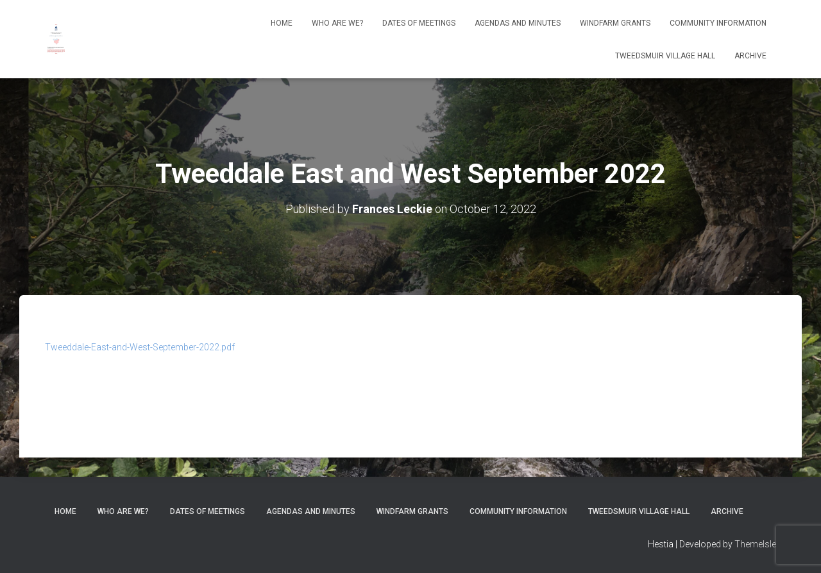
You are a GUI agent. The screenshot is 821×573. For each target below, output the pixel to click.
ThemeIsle (755, 544)
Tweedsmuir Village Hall (665, 55)
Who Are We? (337, 23)
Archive (750, 55)
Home (281, 23)
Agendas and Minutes (518, 23)
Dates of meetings (418, 23)
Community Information (718, 23)
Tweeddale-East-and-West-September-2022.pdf (140, 347)
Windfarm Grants (615, 23)
